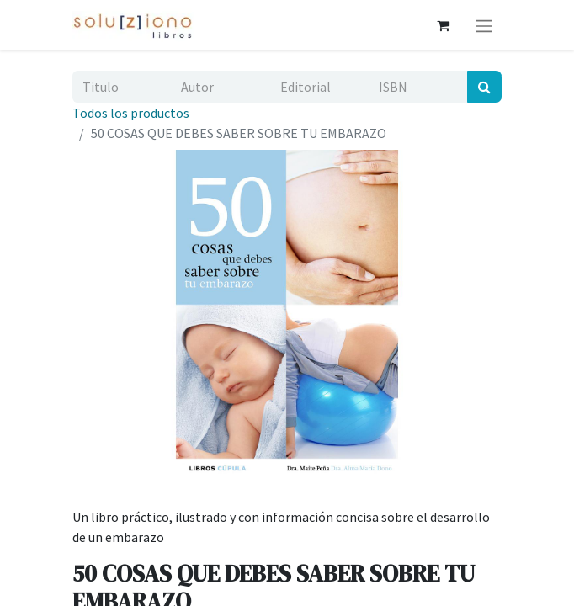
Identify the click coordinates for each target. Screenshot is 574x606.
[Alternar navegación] (484, 25)
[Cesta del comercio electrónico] (443, 25)
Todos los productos (130, 112)
